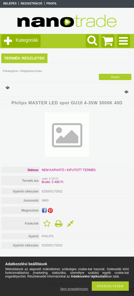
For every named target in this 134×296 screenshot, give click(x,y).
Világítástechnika (31, 71)
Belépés (9, 3)
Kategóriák (27, 40)
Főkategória (10, 71)
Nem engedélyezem (74, 289)
